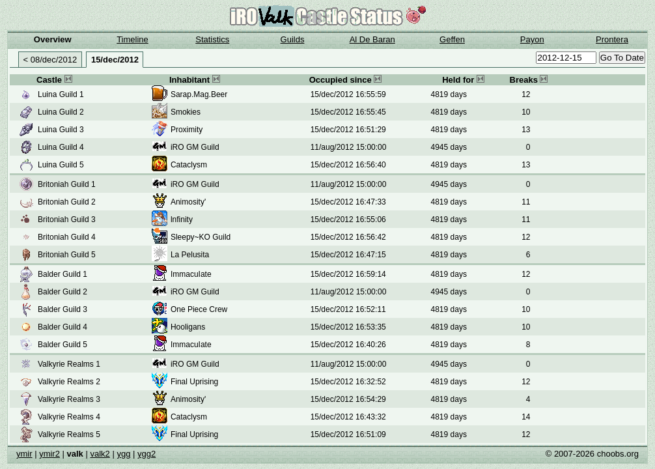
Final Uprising (194, 381)
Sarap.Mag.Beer (199, 94)
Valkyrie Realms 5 (69, 434)
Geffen (452, 39)
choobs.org (618, 454)
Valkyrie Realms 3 (69, 399)
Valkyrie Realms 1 (69, 364)
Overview (53, 39)
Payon (532, 39)
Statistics (212, 39)
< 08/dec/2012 (50, 59)
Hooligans (188, 327)
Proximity (186, 129)
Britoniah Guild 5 (67, 254)
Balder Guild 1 (62, 274)
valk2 (99, 454)
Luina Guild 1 (61, 94)
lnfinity (182, 219)
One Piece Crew (199, 309)
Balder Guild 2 (62, 291)
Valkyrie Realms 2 (69, 381)
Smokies (186, 112)
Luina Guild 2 (61, 112)
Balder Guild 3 (62, 309)
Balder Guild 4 (62, 327)
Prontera (612, 39)
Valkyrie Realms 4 (69, 416)
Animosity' (188, 201)
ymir (24, 454)
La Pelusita (190, 254)
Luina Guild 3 (61, 129)
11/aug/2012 (332, 147)
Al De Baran (372, 39)
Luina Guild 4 (61, 147)
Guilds (293, 39)
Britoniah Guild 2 (67, 201)
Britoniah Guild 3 (67, 219)
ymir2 (49, 454)
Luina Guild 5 (61, 164)
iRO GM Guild (195, 147)
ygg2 (146, 454)
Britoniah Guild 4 (67, 237)
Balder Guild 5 (62, 344)
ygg (123, 454)
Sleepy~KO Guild (200, 237)
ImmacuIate (191, 274)
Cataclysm (189, 164)
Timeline (132, 39)
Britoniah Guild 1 (67, 184)
